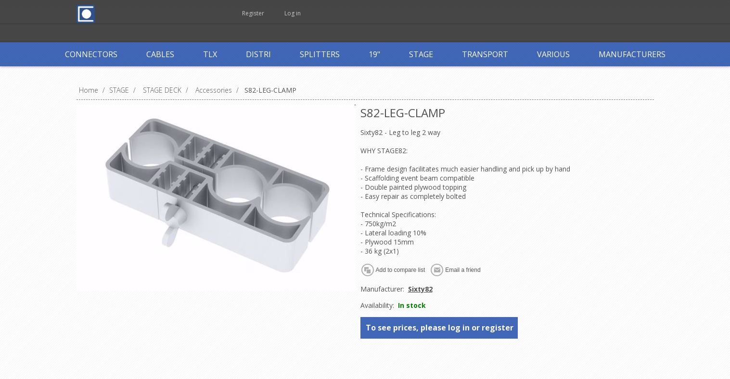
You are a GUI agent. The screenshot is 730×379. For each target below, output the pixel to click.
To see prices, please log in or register (439, 327)
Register (253, 13)
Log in (292, 13)
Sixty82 (420, 288)
